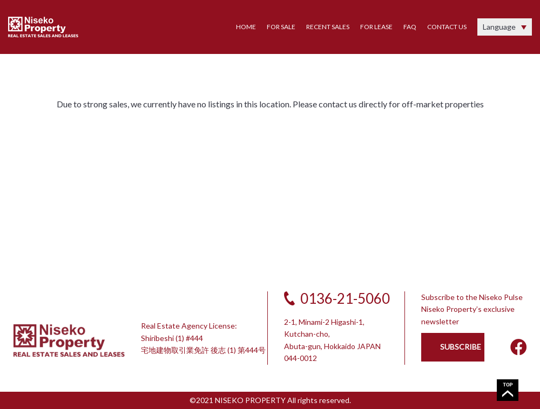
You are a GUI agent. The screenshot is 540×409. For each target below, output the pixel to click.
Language (499, 26)
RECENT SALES (327, 27)
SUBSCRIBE (460, 346)
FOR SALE (281, 27)
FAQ (409, 27)
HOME (246, 27)
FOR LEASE (376, 27)
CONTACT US (447, 27)
